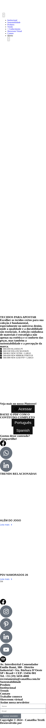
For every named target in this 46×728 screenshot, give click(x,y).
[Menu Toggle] (3, 15)
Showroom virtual (11, 699)
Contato (5, 693)
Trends (4, 690)
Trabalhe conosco (11, 696)
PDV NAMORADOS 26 (14, 574)
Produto (5, 684)
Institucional (8, 687)
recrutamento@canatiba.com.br (20, 679)
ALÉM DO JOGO (10, 520)
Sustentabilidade (10, 681)
